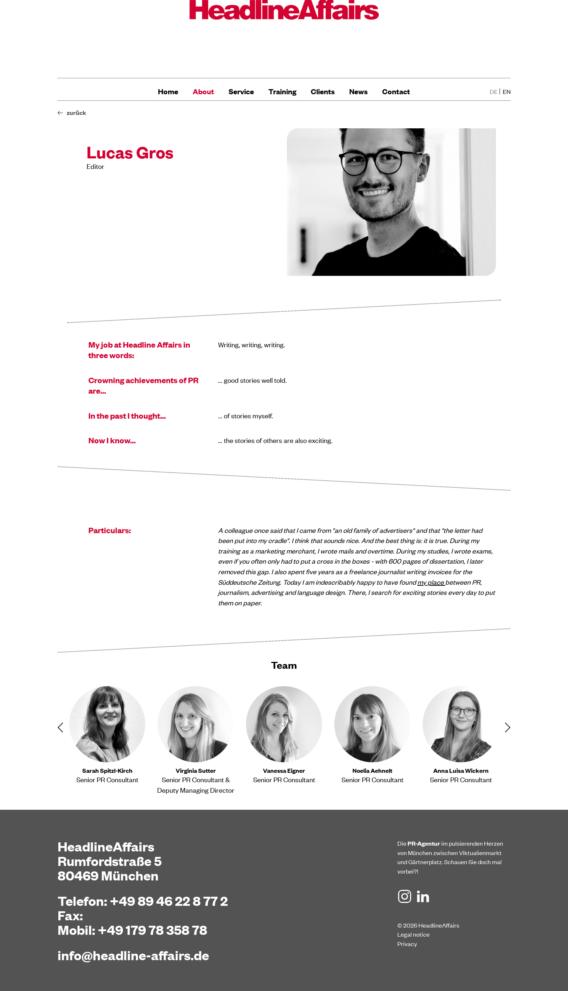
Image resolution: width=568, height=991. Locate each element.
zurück (76, 112)
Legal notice (413, 934)
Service (241, 91)
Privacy (407, 944)
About (203, 91)
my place (431, 581)
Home (168, 91)
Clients (323, 91)
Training (282, 91)
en (506, 91)
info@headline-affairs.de (133, 954)
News (358, 91)
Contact (396, 91)
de (494, 91)
